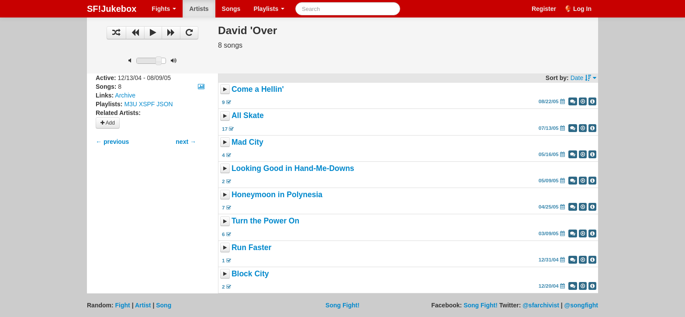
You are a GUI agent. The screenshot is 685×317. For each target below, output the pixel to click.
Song (163, 305)
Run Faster (251, 247)
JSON (164, 104)
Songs (231, 8)
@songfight (581, 305)
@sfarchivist (540, 305)
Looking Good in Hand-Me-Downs (293, 168)
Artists (198, 8)
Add (107, 123)
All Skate (248, 115)
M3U (130, 104)
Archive (125, 95)
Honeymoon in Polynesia (277, 194)
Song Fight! (342, 305)
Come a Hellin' (258, 89)
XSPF (147, 104)
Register (544, 8)
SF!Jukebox (111, 9)
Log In (582, 8)
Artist (143, 305)
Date (583, 77)
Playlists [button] (268, 8)
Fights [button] (164, 8)
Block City (250, 273)
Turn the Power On (265, 221)
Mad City (247, 142)
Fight (122, 305)
